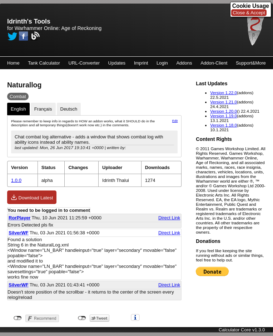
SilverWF (19, 232)
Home (13, 63)
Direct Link (169, 217)
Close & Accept (249, 12)
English (18, 109)
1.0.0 (16, 180)
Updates (116, 63)
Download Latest (32, 197)
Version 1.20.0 (223, 111)
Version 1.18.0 (223, 125)
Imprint (141, 63)
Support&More (251, 63)
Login (162, 63)
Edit (175, 121)
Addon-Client (213, 63)
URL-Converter (84, 63)
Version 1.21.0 (223, 102)
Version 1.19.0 (223, 115)
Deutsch (69, 109)
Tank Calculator (44, 63)
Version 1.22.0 (223, 92)
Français (43, 109)
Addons (184, 63)
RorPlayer (19, 217)
